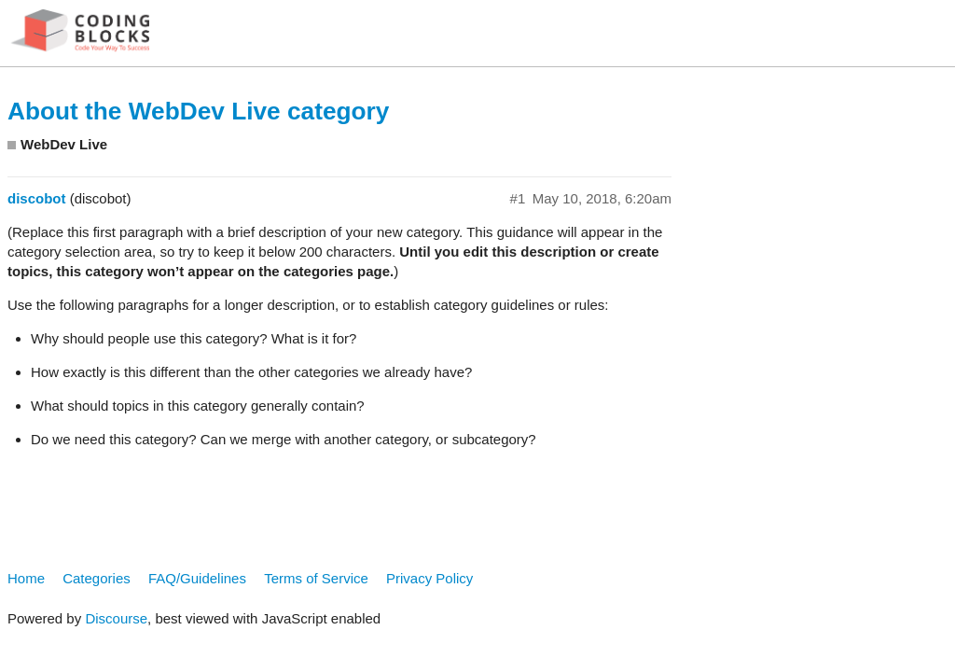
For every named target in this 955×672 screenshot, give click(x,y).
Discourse (116, 618)
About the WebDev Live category (198, 111)
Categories (96, 578)
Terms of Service (316, 578)
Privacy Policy (429, 578)
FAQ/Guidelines (197, 578)
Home (26, 578)
